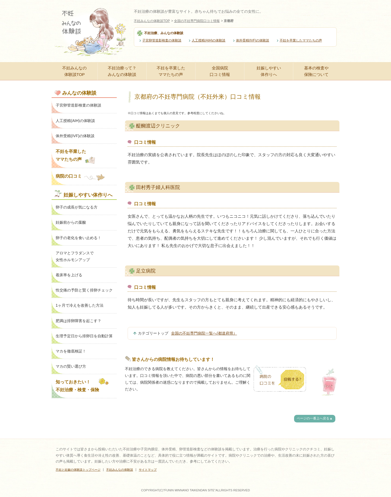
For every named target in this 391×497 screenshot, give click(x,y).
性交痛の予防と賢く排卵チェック (84, 290)
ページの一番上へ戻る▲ (315, 418)
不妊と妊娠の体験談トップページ (78, 469)
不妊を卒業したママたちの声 (301, 40)
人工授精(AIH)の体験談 (208, 40)
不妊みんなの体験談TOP (152, 21)
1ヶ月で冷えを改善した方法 (79, 305)
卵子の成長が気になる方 (76, 207)
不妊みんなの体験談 (119, 469)
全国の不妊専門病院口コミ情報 (197, 21)
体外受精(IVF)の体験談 (252, 40)
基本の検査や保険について (316, 71)
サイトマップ (148, 469)
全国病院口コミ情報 (220, 71)
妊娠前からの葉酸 (71, 222)
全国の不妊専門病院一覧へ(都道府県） (204, 333)
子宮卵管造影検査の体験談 (161, 40)
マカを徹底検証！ (71, 351)
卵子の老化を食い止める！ (78, 238)
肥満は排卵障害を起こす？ (78, 321)
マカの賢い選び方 (71, 366)
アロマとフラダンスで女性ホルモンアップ (75, 256)
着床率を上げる (69, 275)
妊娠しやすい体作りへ (269, 71)
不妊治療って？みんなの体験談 (122, 71)
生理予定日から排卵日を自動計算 (84, 336)
